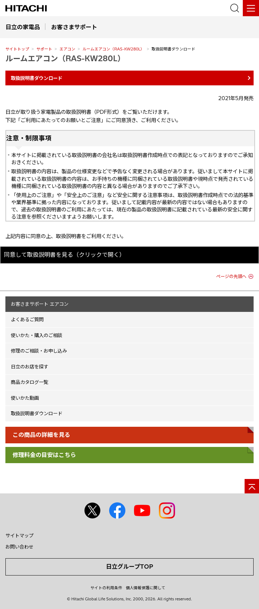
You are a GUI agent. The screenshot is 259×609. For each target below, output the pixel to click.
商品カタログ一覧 (29, 382)
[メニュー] (251, 8)
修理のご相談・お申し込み (39, 351)
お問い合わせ (19, 547)
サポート (44, 49)
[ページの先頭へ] (252, 486)
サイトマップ (19, 535)
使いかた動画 (25, 398)
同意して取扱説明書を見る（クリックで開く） (64, 254)
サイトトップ (17, 49)
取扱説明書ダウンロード (36, 413)
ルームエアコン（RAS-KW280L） (113, 49)
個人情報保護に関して (145, 587)
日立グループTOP (129, 566)
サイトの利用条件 (106, 587)
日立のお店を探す (29, 367)
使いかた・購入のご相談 (36, 335)
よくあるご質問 (27, 319)
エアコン (67, 49)
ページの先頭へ (231, 276)
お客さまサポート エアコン (39, 304)
